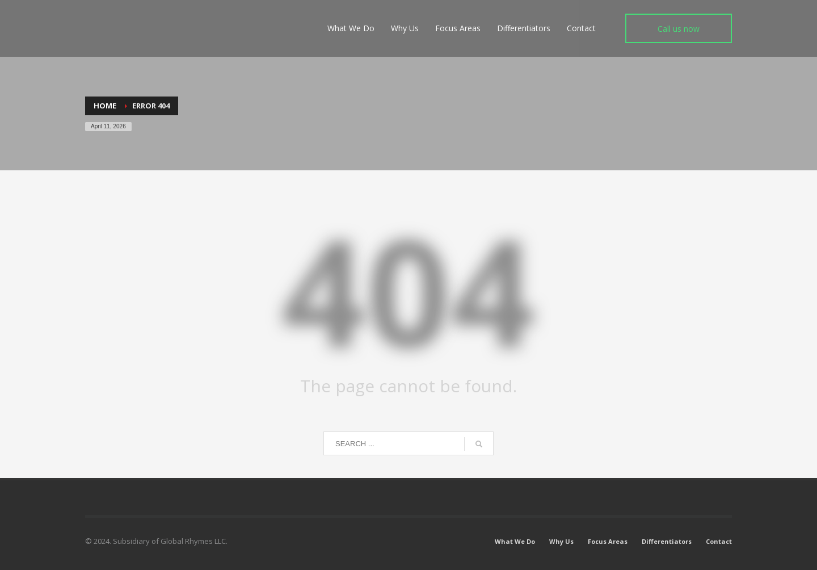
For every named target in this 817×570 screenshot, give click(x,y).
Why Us (561, 541)
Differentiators (667, 541)
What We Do (515, 541)
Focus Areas (608, 541)
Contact (719, 541)
